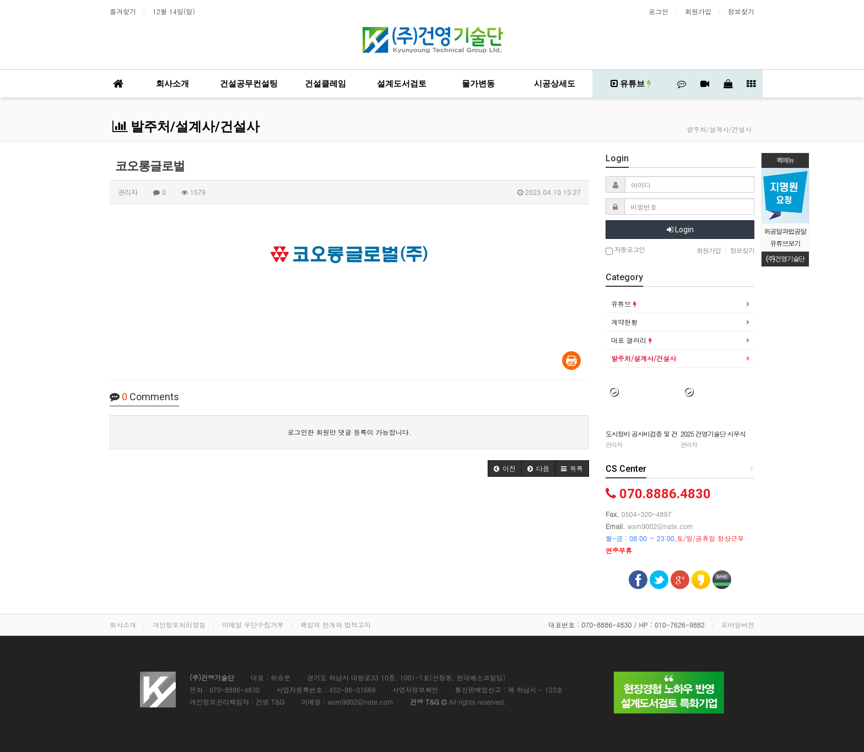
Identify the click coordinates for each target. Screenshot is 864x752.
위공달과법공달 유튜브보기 (785, 237)
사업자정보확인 (415, 689)
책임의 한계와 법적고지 (335, 624)
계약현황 (624, 321)
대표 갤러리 (631, 340)
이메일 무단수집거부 (253, 624)
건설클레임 (325, 84)
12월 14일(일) (174, 11)
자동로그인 (625, 250)
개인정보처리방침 (179, 624)
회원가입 (698, 11)
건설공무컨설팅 (249, 84)
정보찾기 (741, 11)
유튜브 (631, 84)
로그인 (658, 11)
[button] (505, 468)
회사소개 (172, 84)
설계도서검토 (401, 84)
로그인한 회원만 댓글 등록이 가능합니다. (350, 432)
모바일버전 (737, 624)
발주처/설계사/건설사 (186, 126)
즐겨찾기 (123, 11)
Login (680, 229)
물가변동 (478, 84)
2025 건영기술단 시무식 (713, 433)
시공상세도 (554, 84)
